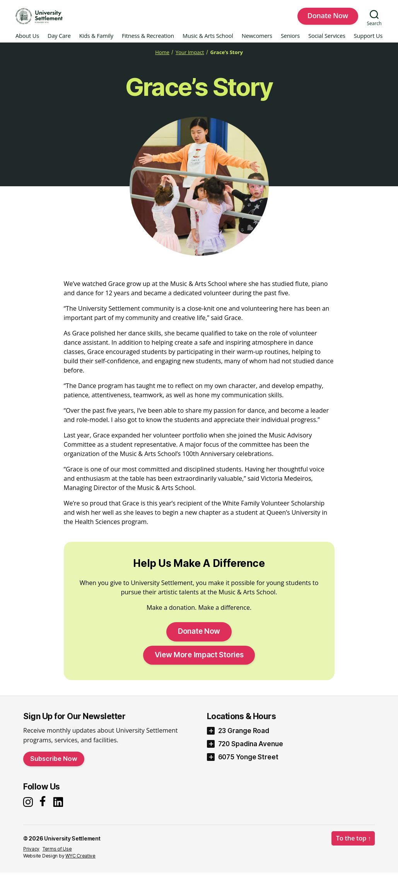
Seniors (290, 46)
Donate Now (327, 20)
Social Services (326, 46)
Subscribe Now (53, 768)
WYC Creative (80, 866)
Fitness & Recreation (148, 46)
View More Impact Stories (199, 664)
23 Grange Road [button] (244, 740)
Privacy (31, 859)
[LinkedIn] (60, 811)
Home (158, 62)
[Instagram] (29, 811)
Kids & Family (96, 46)
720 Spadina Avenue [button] (250, 753)
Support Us (368, 46)
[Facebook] (44, 811)
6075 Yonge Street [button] (248, 767)
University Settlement (73, 849)
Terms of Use (57, 859)
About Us (27, 46)
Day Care (59, 46)
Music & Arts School (208, 46)
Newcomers (257, 46)
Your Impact (189, 62)
